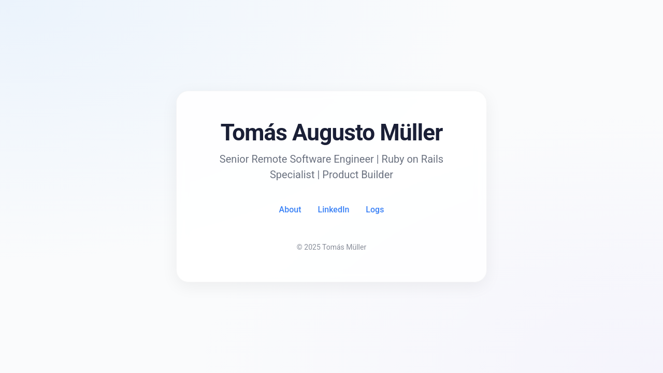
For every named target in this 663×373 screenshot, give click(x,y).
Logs (375, 209)
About (290, 209)
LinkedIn (334, 209)
